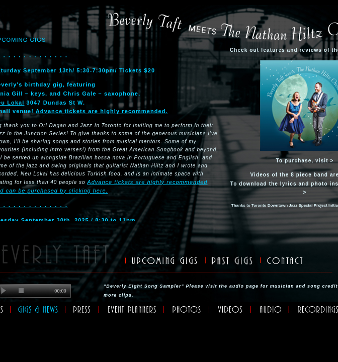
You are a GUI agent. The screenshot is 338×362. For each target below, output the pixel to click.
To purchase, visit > (305, 160)
